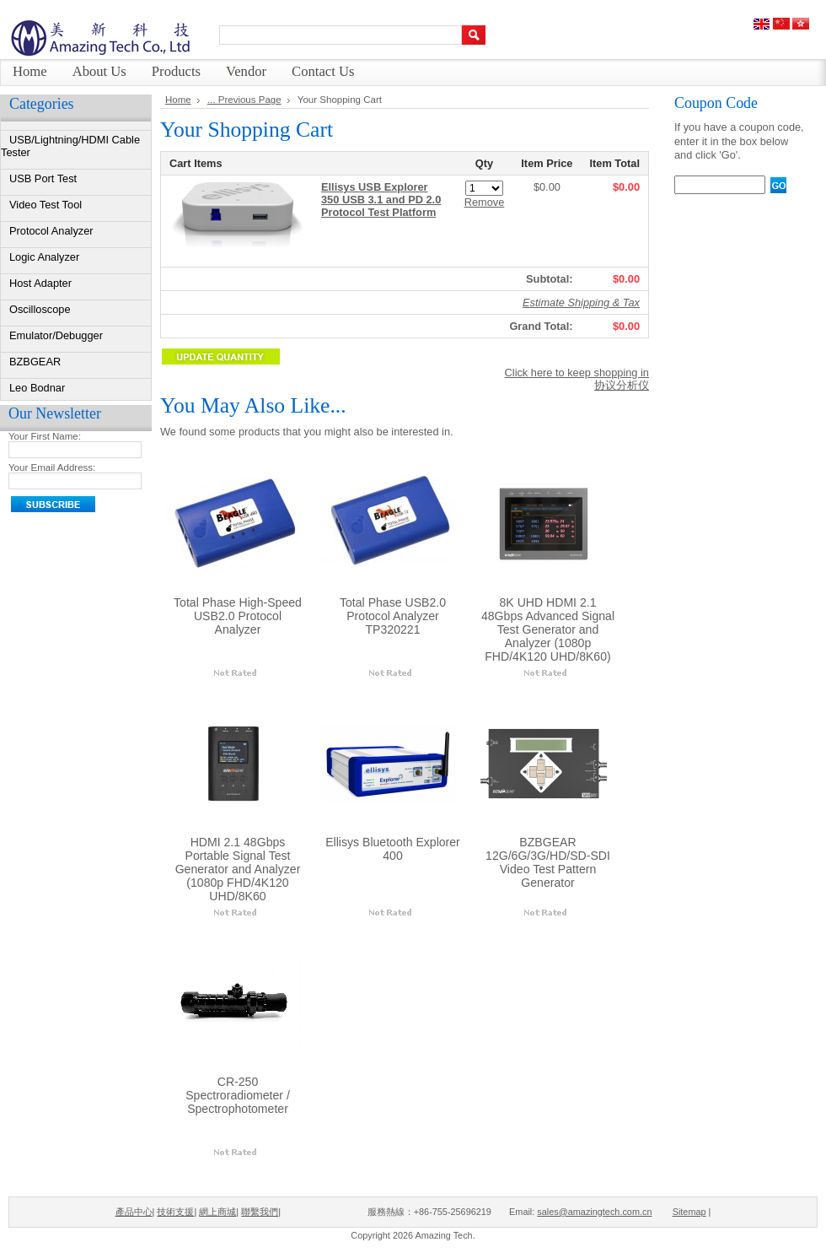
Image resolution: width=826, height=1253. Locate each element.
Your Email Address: (51, 467)
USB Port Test (43, 178)
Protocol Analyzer (51, 230)
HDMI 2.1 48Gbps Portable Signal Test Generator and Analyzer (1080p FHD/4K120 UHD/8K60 (238, 869)
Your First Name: (44, 436)
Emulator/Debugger (56, 335)
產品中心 (134, 1212)
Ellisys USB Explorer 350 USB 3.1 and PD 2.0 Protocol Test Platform (381, 200)
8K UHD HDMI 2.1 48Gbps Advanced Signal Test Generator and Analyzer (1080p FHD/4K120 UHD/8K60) (547, 629)
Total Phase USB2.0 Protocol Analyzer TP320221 (393, 616)
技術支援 (175, 1212)
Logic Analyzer (44, 257)
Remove (484, 202)
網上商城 (217, 1212)
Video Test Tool (45, 204)
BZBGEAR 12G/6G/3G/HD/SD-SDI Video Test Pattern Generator (547, 862)
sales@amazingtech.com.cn (594, 1212)
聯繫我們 (259, 1212)
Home (178, 100)
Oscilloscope (40, 309)
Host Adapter (40, 283)
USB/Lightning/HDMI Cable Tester (70, 146)
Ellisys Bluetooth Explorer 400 (392, 848)
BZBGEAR (35, 361)
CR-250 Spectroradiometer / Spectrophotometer (237, 1095)
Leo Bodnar (37, 387)
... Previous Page (244, 100)
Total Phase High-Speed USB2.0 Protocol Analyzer (238, 616)
